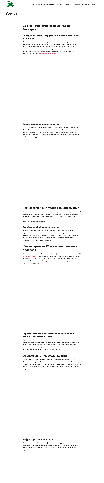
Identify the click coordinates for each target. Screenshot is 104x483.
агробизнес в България (40, 190)
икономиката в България (48, 53)
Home (32, 4)
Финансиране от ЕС (78, 4)
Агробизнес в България (64, 4)
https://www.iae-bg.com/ (51, 478)
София (38, 4)
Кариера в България (91, 4)
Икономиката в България (48, 4)
